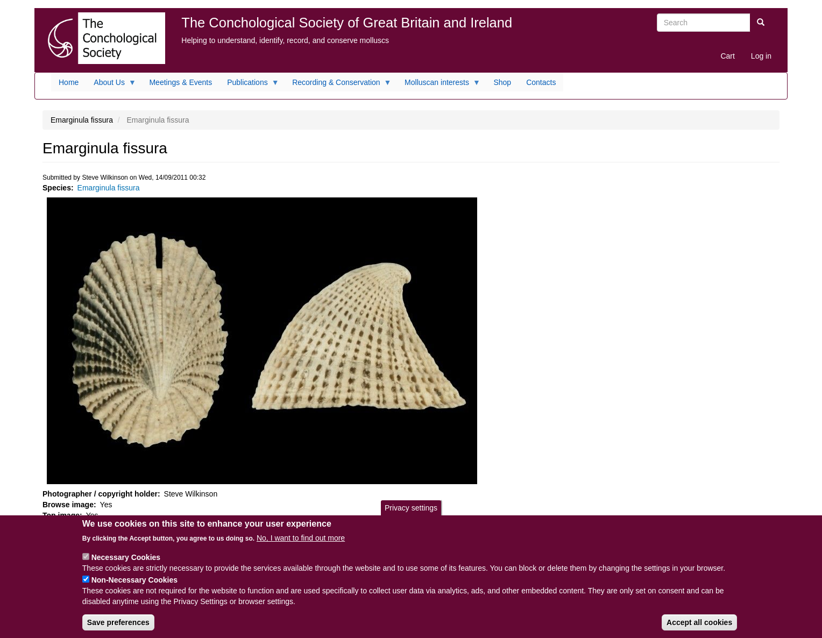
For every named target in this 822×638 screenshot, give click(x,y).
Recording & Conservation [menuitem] (338, 85)
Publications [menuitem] (249, 85)
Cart (727, 56)
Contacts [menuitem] (541, 82)
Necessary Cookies (125, 565)
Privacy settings (411, 515)
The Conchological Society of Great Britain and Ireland (346, 22)
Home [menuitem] (69, 82)
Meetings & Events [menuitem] (180, 82)
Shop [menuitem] (502, 82)
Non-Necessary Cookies (134, 587)
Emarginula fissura (108, 187)
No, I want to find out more (301, 545)
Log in (761, 56)
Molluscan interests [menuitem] (438, 85)
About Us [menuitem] (111, 85)
